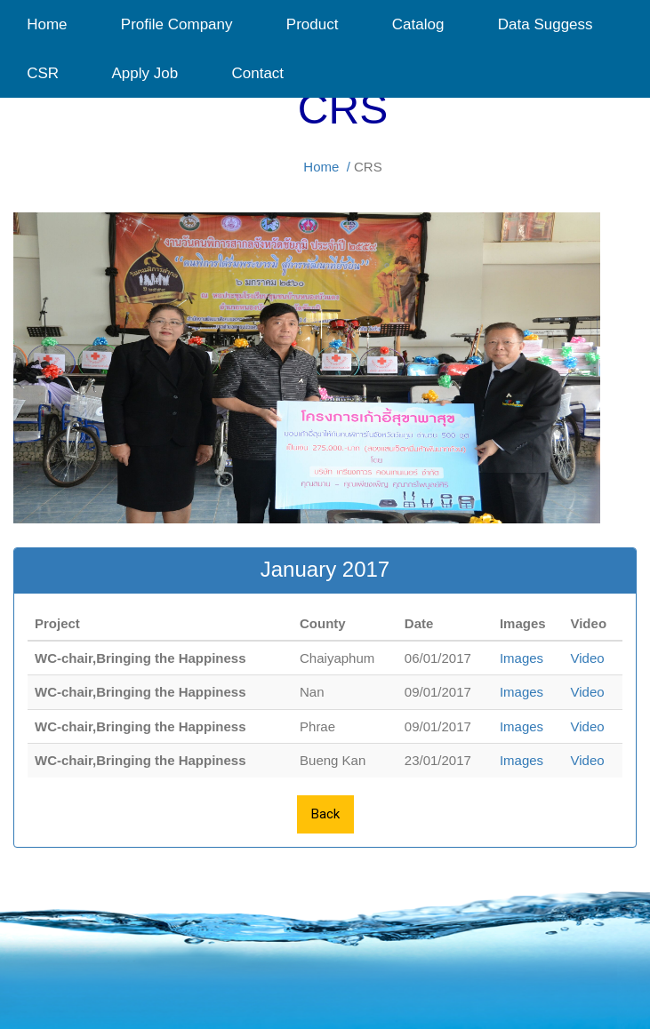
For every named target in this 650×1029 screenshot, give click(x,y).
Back (325, 814)
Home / (326, 166)
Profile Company (176, 24)
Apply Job (145, 73)
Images (521, 658)
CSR (42, 73)
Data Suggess (545, 24)
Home (47, 24)
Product (312, 24)
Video (587, 658)
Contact (251, 73)
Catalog (418, 24)
